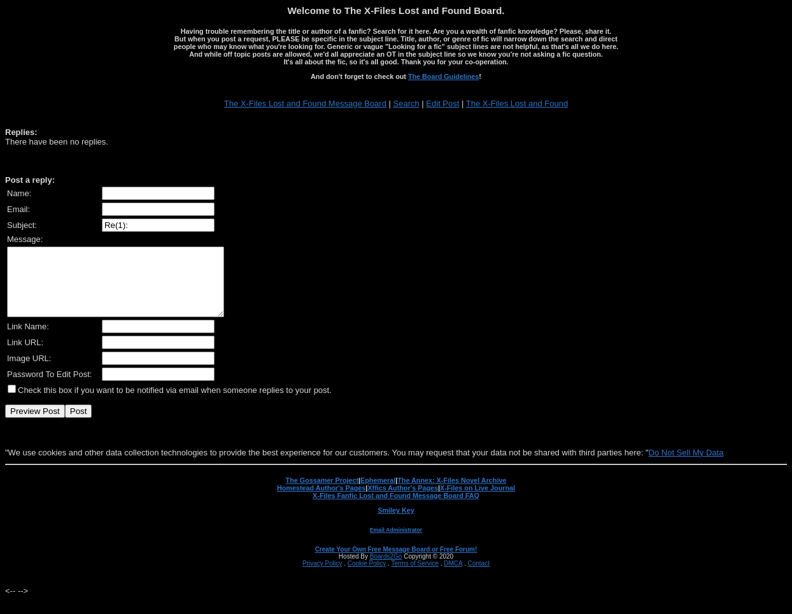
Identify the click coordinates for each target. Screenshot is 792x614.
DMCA (453, 576)
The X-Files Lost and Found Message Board (305, 103)
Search (406, 103)
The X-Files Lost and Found (517, 103)
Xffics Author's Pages (402, 501)
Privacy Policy (322, 576)
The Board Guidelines (443, 76)
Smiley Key (396, 523)
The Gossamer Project (322, 493)
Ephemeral (377, 493)
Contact (478, 576)
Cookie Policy (367, 576)
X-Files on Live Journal (477, 501)
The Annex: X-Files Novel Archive (451, 493)
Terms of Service (414, 576)
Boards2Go (386, 569)
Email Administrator (396, 543)
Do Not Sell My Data (686, 466)
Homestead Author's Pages (321, 501)
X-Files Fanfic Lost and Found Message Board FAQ (396, 509)
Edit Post (442, 103)
